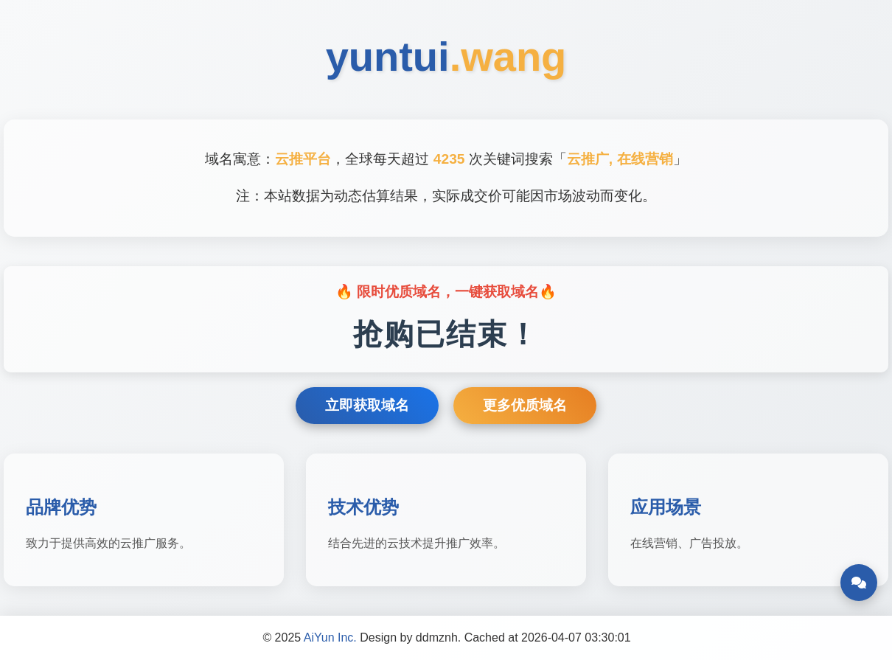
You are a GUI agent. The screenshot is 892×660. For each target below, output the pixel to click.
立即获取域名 (367, 405)
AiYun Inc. (330, 637)
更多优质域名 (525, 405)
